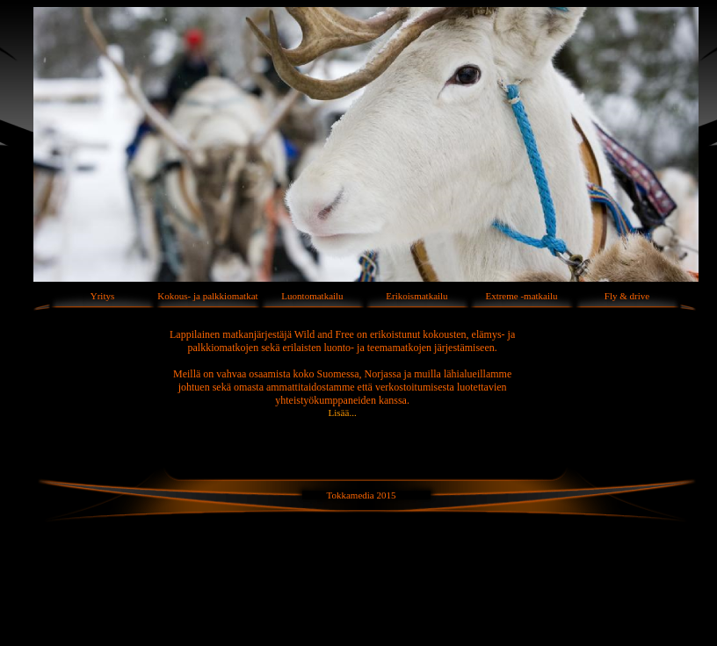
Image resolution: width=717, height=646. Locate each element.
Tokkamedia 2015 (361, 495)
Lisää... (343, 412)
